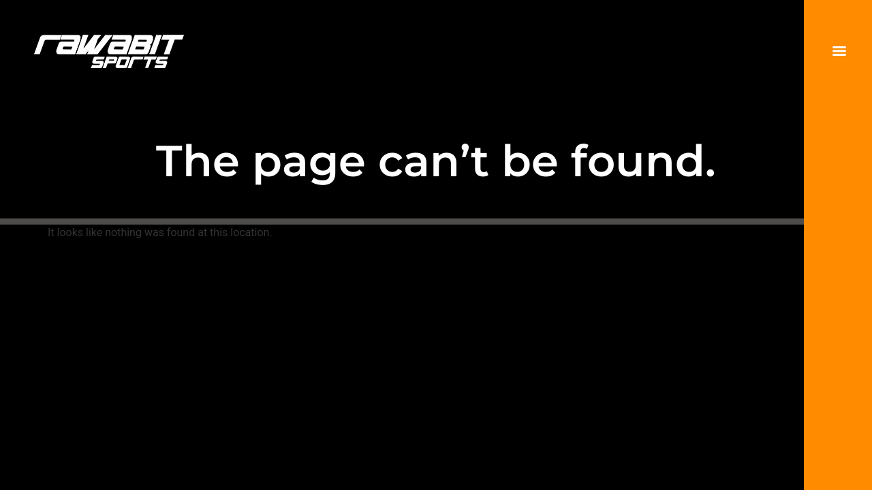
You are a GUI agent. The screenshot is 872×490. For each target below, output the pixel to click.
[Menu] (839, 51)
